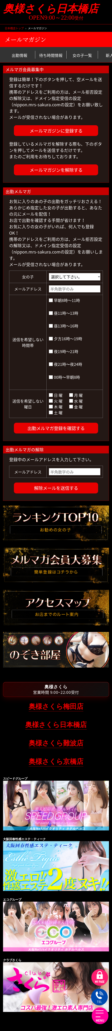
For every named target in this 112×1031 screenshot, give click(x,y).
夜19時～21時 (63, 351)
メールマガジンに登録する (56, 130)
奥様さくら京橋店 (56, 761)
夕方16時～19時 (65, 338)
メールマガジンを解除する (56, 169)
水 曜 (76, 401)
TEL (99, 997)
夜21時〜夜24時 (65, 364)
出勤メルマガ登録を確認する (56, 428)
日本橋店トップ (14, 28)
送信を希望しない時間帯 (28, 342)
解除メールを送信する (56, 488)
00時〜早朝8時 (64, 377)
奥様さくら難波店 (56, 743)
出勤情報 (19, 55)
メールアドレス (28, 289)
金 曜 (76, 407)
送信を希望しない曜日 (28, 404)
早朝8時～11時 (64, 300)
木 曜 (55, 407)
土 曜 (55, 412)
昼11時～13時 (63, 313)
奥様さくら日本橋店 (56, 8)
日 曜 (55, 395)
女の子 (28, 277)
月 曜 (76, 395)
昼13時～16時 (63, 326)
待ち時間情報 (51, 55)
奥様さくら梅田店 (56, 706)
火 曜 (55, 401)
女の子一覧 (82, 55)
